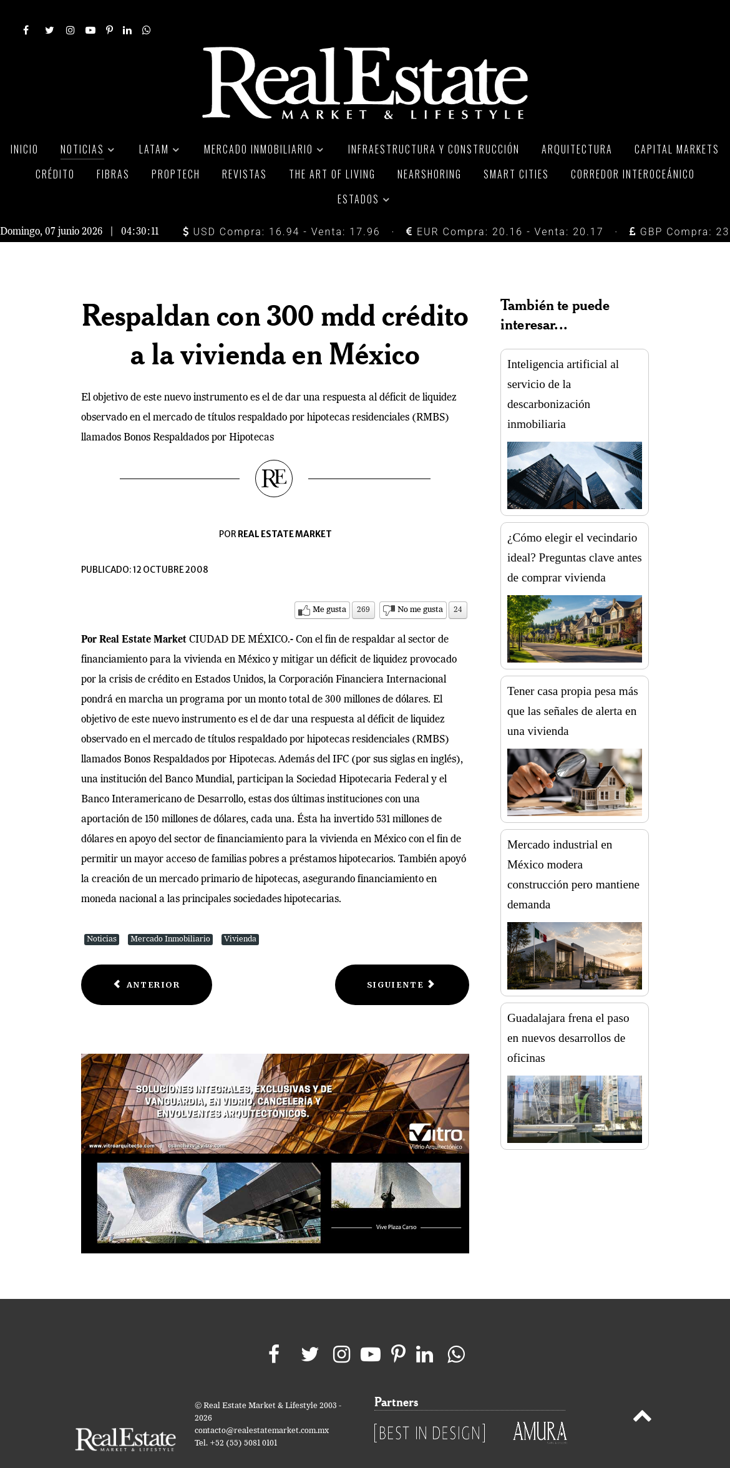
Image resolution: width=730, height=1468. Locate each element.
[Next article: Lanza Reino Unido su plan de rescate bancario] (402, 956)
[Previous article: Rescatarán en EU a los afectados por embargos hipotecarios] (146, 956)
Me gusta (329, 582)
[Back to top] (642, 1390)
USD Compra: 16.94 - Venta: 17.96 (282, 204)
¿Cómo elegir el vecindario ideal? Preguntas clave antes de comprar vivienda (574, 530)
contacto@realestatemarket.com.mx (262, 1403)
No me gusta (420, 582)
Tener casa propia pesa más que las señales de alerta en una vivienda (572, 683)
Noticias (102, 911)
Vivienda (240, 911)
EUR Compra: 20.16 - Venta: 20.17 (504, 204)
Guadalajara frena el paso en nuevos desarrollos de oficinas (568, 1010)
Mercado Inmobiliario (170, 911)
